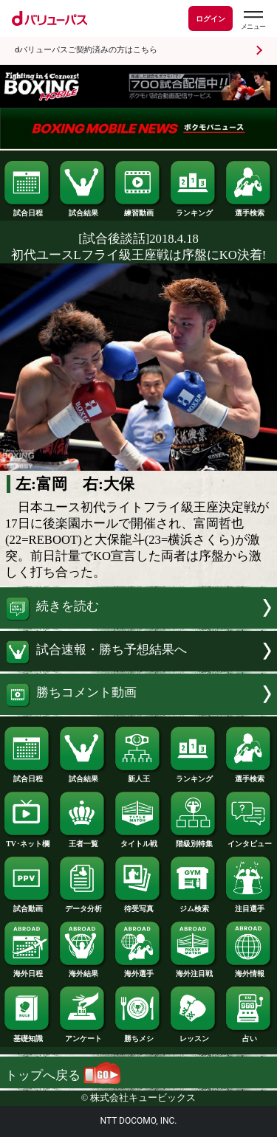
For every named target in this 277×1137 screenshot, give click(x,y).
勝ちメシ (138, 1035)
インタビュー (249, 840)
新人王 (138, 775)
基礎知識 (27, 1035)
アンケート (83, 1035)
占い (249, 1035)
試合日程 (27, 209)
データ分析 (83, 905)
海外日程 (27, 970)
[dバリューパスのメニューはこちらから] (252, 20)
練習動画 (138, 209)
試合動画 (27, 905)
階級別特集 (193, 840)
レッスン (193, 1035)
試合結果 (83, 209)
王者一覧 (83, 840)
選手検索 (249, 209)
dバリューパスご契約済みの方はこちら (86, 50)
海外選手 (138, 970)
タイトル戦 (138, 840)
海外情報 (249, 970)
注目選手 (249, 905)
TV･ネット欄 (27, 840)
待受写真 (138, 905)
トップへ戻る (62, 1075)
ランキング (193, 209)
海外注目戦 (193, 970)
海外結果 (83, 970)
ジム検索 (193, 905)
